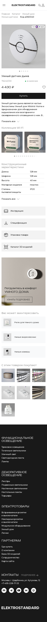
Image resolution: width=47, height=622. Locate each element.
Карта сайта (8, 561)
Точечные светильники (14, 450)
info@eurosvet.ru (10, 586)
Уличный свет (9, 454)
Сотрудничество (10, 557)
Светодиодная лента (13, 458)
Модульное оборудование (16, 526)
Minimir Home (35, 106)
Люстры (6, 481)
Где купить (7, 547)
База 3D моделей (11, 554)
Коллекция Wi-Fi (12, 127)
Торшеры (7, 496)
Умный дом (8, 529)
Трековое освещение (13, 447)
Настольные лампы (12, 492)
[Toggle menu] (4, 5)
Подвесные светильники (15, 485)
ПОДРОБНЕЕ (29, 575)
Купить (23, 95)
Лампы (5, 461)
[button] (19, 71)
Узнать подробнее (18, 299)
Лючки (5, 533)
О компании (8, 550)
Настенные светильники (14, 488)
